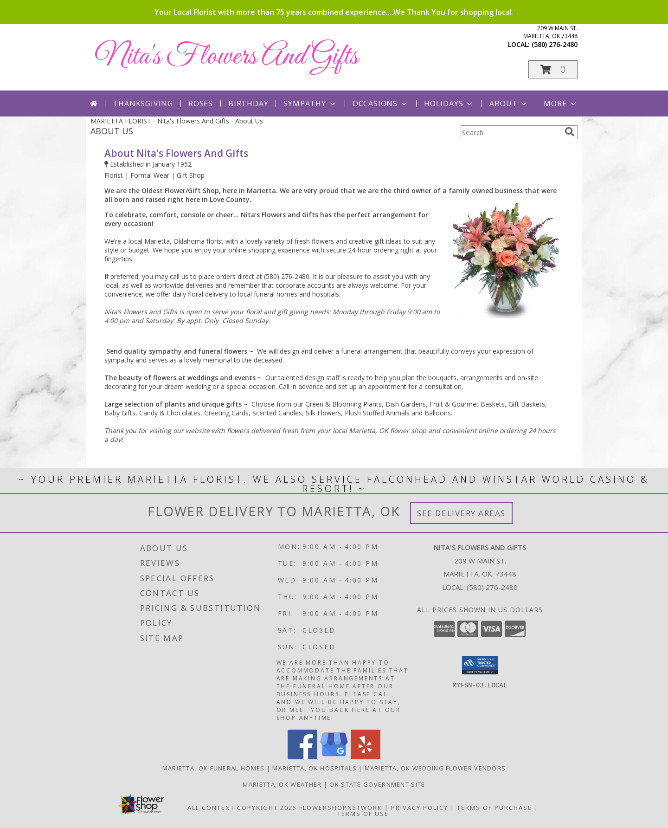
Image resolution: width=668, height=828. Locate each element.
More (561, 103)
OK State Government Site (377, 784)
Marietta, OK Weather (282, 784)
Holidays (449, 103)
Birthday (248, 103)
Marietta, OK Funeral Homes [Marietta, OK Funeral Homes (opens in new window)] (213, 768)
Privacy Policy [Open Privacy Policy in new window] (419, 807)
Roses (200, 103)
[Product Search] (510, 132)
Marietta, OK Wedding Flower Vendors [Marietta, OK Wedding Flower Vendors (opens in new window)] (435, 768)
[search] (569, 132)
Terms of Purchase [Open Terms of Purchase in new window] (494, 807)
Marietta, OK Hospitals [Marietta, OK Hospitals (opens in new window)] (314, 768)
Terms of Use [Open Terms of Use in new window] (363, 813)
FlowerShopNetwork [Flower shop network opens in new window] (340, 807)
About (508, 103)
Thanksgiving (143, 103)
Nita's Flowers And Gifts (226, 57)
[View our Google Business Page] (334, 756)
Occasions (381, 103)
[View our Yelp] (365, 756)
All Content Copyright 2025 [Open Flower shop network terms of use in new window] (242, 807)
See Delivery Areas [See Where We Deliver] (461, 513)
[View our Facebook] (302, 756)
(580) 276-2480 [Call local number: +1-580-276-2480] (555, 44)
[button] (553, 69)
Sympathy (310, 103)
